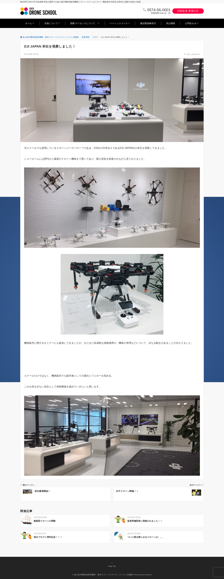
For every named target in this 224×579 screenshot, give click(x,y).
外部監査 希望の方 (188, 11)
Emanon (148, 575)
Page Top (112, 564)
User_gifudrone (193, 54)
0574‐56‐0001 (158, 10)
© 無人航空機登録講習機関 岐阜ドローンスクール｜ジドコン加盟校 (102, 575)
